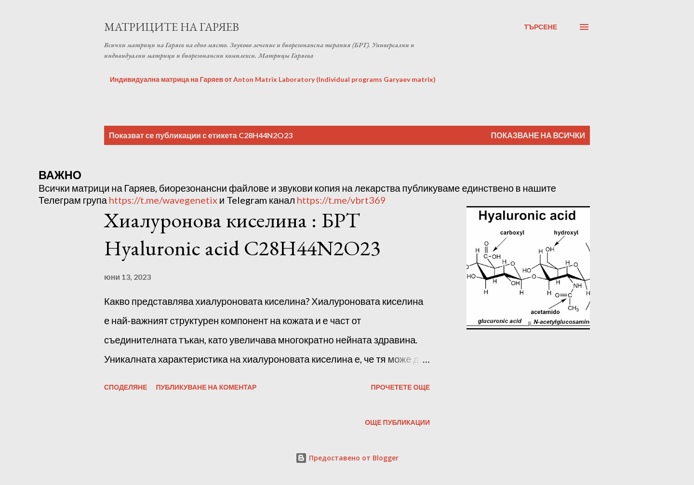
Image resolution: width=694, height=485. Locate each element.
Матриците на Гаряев (171, 26)
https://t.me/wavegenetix (163, 200)
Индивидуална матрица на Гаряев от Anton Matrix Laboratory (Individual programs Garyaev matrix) (273, 79)
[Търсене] (540, 27)
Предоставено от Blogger (347, 457)
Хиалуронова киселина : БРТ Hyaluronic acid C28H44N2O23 (242, 234)
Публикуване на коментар (206, 387)
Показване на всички (538, 135)
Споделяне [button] (125, 387)
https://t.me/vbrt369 (341, 200)
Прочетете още (400, 387)
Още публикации (397, 422)
